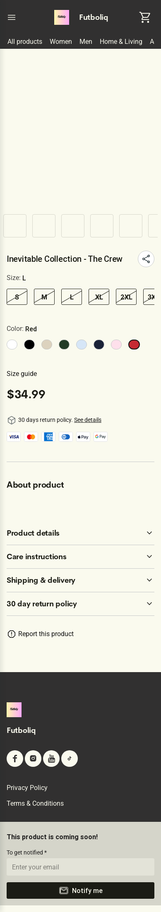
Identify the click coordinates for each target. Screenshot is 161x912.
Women (61, 41)
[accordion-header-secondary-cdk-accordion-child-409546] (80, 580)
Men (85, 41)
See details (87, 420)
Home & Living (121, 41)
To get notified (25, 852)
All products (24, 41)
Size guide (22, 374)
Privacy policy (27, 788)
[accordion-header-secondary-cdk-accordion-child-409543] (80, 603)
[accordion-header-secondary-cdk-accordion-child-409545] (80, 556)
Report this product (46, 634)
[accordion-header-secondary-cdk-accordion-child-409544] (80, 533)
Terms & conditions (35, 803)
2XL (126, 297)
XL (99, 297)
